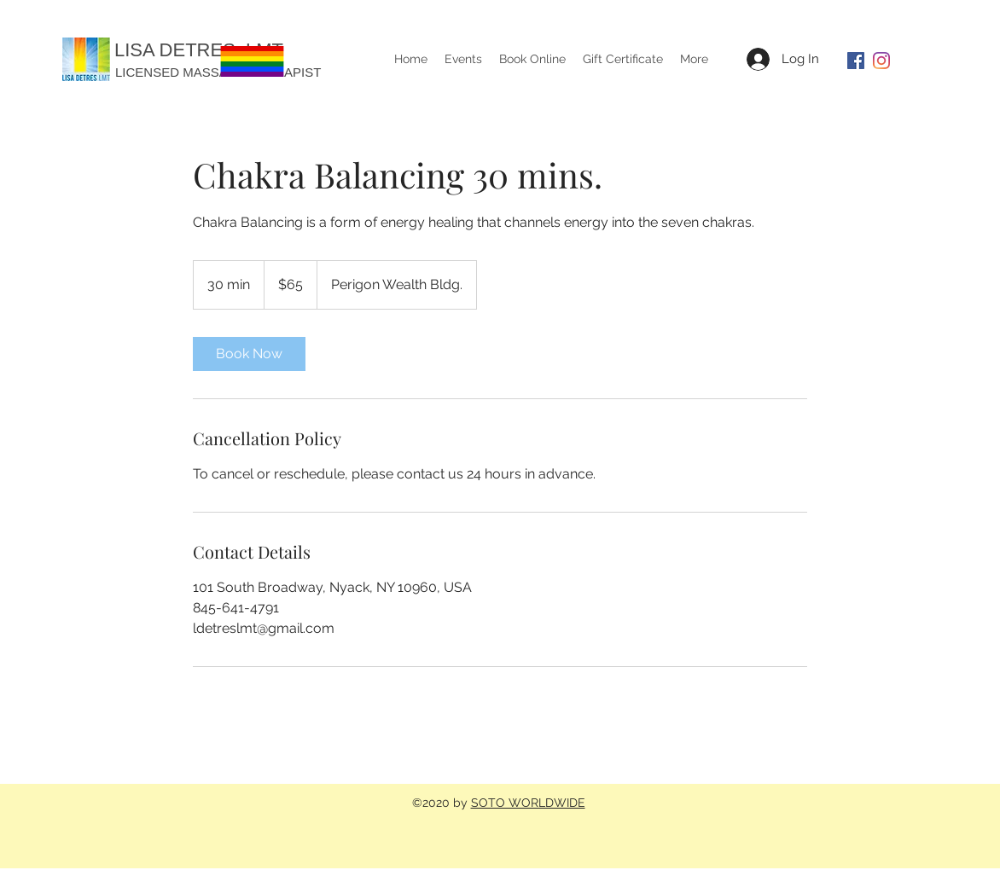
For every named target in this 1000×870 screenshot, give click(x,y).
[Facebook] (855, 60)
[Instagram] (881, 60)
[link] (249, 354)
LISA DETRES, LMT (198, 50)
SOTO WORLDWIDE (528, 802)
